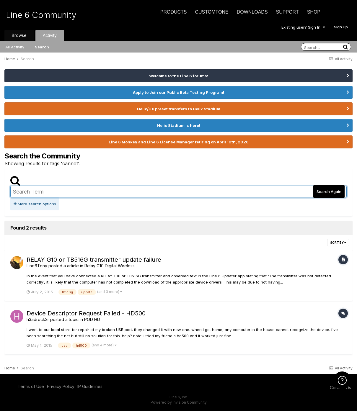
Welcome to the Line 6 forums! (178, 75)
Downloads (252, 11)
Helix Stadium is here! (178, 125)
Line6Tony (37, 265)
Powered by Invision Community (179, 402)
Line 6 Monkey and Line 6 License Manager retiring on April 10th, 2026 (179, 142)
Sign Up (341, 26)
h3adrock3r (38, 319)
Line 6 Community (41, 15)
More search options (35, 204)
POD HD (92, 319)
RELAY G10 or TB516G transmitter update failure (94, 259)
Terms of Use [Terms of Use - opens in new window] (31, 386)
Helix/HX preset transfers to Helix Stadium (178, 109)
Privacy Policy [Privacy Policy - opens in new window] (60, 386)
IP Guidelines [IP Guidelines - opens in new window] (89, 386)
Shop (313, 11)
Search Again (329, 191)
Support (287, 11)
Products (173, 11)
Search (42, 47)
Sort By (338, 242)
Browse (19, 35)
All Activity (14, 47)
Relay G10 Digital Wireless (109, 265)
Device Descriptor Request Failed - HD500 (86, 313)
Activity (50, 35)
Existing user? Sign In (303, 27)
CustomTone (211, 11)
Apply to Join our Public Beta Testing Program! (178, 92)
